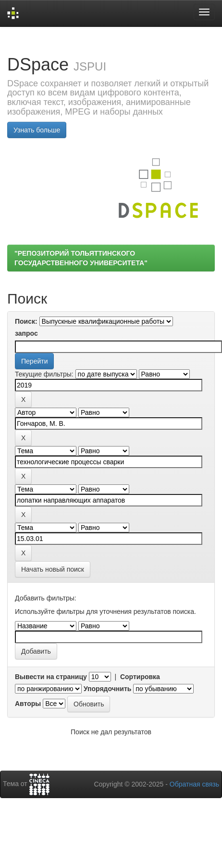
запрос (26, 333)
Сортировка (140, 677)
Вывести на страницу (51, 677)
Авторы (28, 703)
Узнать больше (36, 130)
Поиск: (26, 321)
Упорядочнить (107, 689)
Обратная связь (194, 784)
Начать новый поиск (52, 569)
